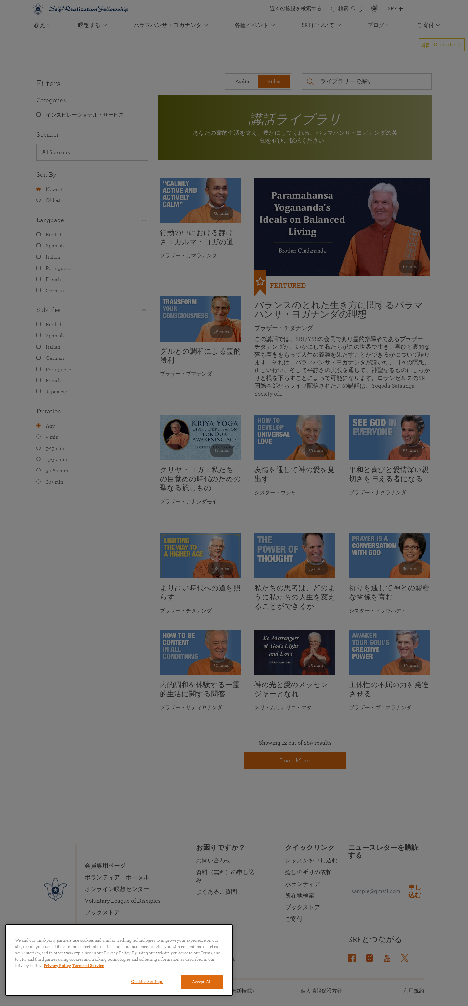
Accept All (202, 982)
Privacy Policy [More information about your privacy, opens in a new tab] (57, 966)
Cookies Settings (147, 982)
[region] (119, 960)
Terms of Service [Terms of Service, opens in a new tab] (88, 966)
